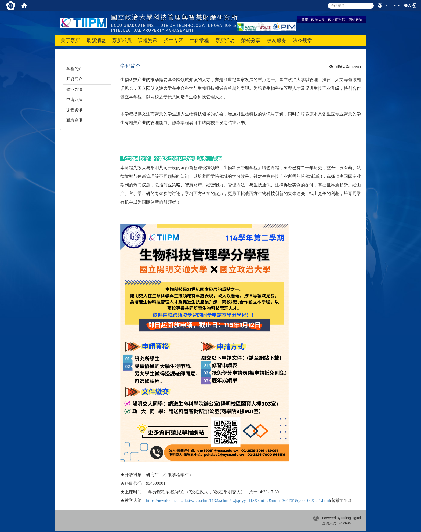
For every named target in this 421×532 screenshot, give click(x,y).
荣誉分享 (250, 40)
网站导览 (355, 19)
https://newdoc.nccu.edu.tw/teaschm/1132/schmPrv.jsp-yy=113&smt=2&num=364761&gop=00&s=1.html (238, 500)
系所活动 (225, 40)
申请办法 (74, 99)
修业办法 (74, 89)
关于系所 (70, 40)
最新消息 (96, 40)
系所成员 (122, 40)
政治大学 (318, 19)
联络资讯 (74, 120)
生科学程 (199, 40)
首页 (304, 19)
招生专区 (173, 40)
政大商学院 (337, 19)
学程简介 (74, 68)
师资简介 (74, 79)
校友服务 (276, 40)
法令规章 (302, 40)
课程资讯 (147, 40)
